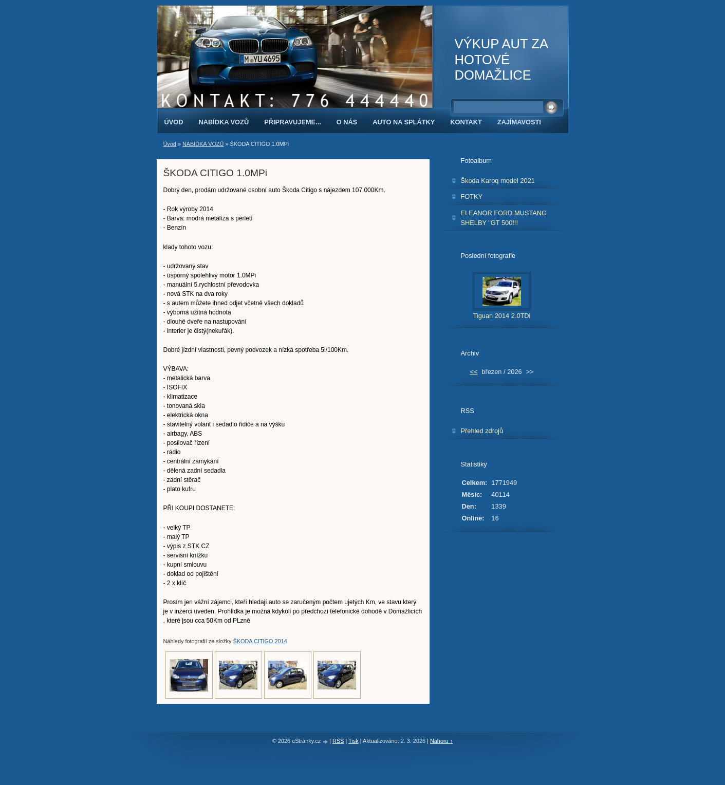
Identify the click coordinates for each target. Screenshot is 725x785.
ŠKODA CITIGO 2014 (260, 641)
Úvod (173, 122)
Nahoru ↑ (441, 741)
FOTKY (472, 196)
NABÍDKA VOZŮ (223, 122)
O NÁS (347, 122)
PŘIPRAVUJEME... (292, 122)
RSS (338, 741)
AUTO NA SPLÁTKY (404, 122)
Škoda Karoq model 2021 (498, 180)
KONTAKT (466, 122)
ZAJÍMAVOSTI (519, 122)
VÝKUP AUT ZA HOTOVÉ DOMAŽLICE (501, 59)
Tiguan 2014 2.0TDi (502, 316)
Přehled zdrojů (482, 431)
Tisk (353, 741)
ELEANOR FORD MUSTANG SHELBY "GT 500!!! (504, 218)
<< (473, 372)
